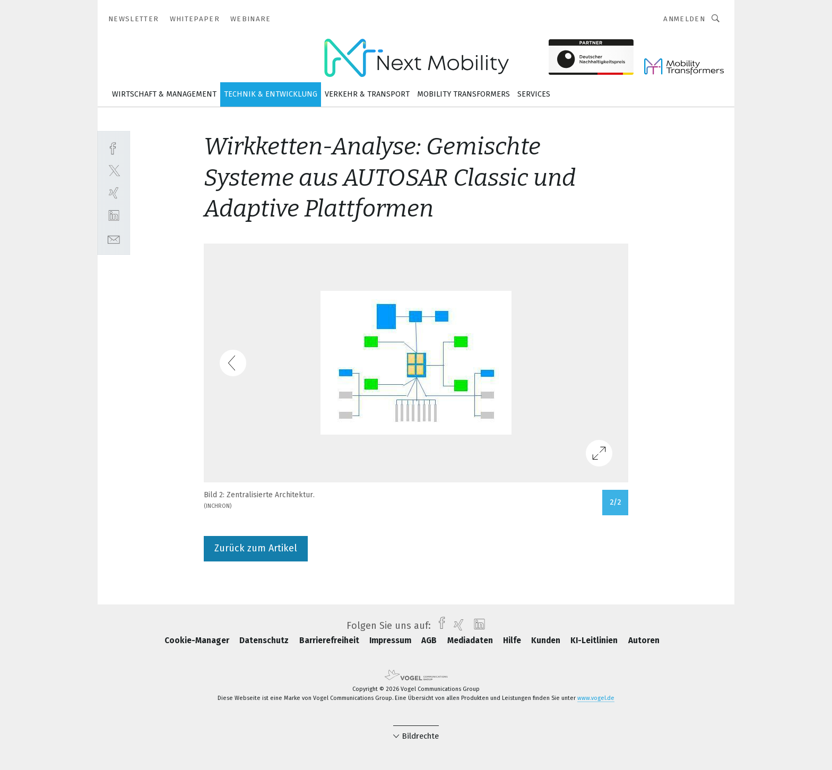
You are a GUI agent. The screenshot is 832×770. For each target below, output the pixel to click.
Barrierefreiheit (330, 640)
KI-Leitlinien (595, 640)
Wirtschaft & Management (164, 94)
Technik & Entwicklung (270, 94)
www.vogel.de (595, 698)
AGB (430, 640)
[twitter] (113, 170)
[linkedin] (113, 215)
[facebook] (113, 147)
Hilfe (513, 640)
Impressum (391, 640)
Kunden (546, 640)
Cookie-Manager (197, 640)
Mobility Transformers (463, 94)
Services (533, 94)
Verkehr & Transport (367, 94)
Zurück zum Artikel (255, 548)
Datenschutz (265, 640)
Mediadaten (471, 640)
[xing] (113, 193)
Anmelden (684, 18)
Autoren (644, 640)
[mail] (113, 238)
